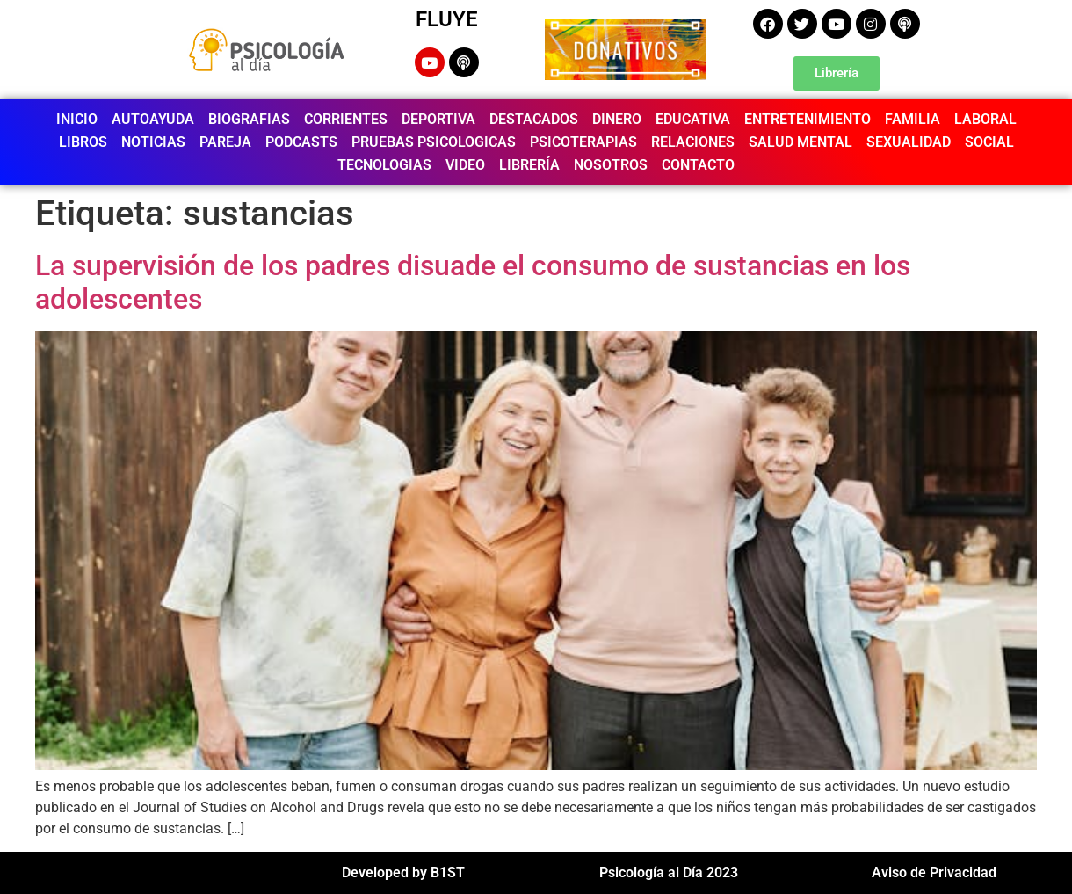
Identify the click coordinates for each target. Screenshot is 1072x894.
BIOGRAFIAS (249, 119)
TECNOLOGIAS (384, 164)
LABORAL (985, 119)
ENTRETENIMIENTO (807, 119)
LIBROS (83, 142)
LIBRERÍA (529, 164)
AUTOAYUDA (153, 119)
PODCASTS (301, 142)
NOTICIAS (153, 142)
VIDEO (465, 164)
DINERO (616, 119)
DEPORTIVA (438, 119)
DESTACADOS (533, 119)
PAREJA (225, 142)
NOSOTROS (611, 164)
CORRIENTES (346, 119)
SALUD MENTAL (800, 142)
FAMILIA (912, 119)
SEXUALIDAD (908, 142)
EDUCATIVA (693, 119)
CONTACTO (698, 164)
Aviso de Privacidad (934, 872)
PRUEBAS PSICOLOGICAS (433, 142)
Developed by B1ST (403, 872)
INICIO (77, 119)
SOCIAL (989, 142)
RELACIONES (693, 142)
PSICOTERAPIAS (583, 142)
